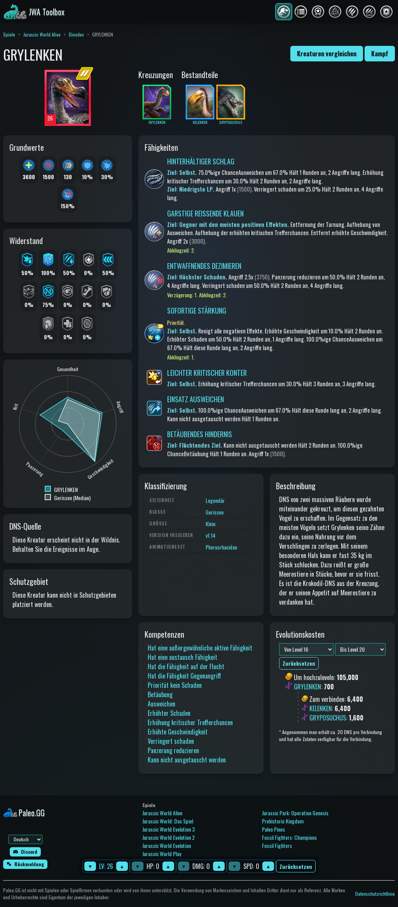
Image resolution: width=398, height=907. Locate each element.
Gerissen (214, 512)
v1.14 (210, 535)
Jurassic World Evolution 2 (168, 837)
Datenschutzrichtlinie (375, 893)
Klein (210, 524)
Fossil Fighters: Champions (289, 837)
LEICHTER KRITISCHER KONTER (207, 373)
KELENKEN (320, 708)
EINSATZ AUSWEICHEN (195, 399)
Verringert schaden (171, 741)
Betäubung (160, 694)
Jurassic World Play (161, 853)
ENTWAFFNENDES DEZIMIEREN (204, 266)
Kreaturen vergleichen (326, 53)
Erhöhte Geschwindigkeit (178, 731)
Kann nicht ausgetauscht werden (187, 759)
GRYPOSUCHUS (327, 717)
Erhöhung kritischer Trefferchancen (190, 722)
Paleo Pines (273, 829)
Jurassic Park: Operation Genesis (295, 813)
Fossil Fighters (277, 845)
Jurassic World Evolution (166, 845)
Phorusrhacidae (221, 547)
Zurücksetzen (295, 866)
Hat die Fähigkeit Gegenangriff (184, 675)
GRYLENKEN (307, 686)
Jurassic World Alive (42, 34)
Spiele (9, 34)
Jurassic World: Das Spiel (167, 821)
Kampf (379, 53)
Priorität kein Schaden (175, 685)
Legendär (215, 500)
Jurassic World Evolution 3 (168, 829)
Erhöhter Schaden (169, 713)
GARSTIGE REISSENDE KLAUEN (205, 213)
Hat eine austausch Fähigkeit (182, 657)
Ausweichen (161, 703)
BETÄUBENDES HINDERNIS (199, 434)
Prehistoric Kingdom (283, 821)
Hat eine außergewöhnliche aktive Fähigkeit (200, 647)
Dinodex (76, 34)
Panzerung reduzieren (173, 750)
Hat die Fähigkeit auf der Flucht (186, 666)
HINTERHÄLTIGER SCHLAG (200, 161)
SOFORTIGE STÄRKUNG (196, 310)
